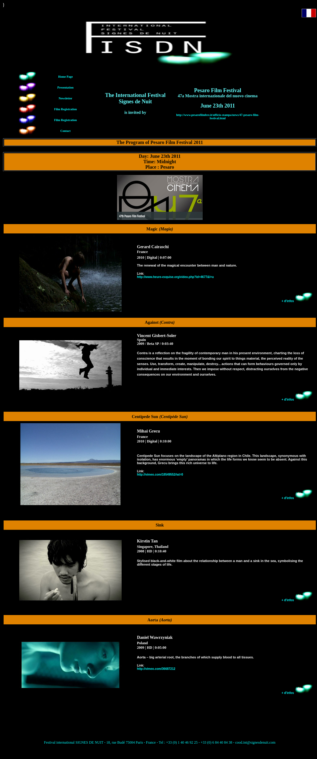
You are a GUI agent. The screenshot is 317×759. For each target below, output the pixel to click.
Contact (66, 131)
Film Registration (65, 109)
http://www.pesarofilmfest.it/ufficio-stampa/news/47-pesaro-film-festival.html (217, 116)
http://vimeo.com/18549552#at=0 (160, 474)
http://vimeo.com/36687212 (156, 668)
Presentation (65, 87)
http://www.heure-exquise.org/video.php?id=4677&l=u (175, 277)
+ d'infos (297, 301)
